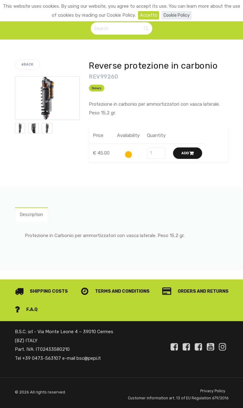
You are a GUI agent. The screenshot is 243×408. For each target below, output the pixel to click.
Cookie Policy (177, 15)
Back (27, 65)
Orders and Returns (49, 301)
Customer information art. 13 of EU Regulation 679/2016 (169, 394)
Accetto (147, 15)
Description (32, 215)
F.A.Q (216, 301)
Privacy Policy (212, 382)
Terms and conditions (192, 283)
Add (187, 154)
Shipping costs (42, 283)
